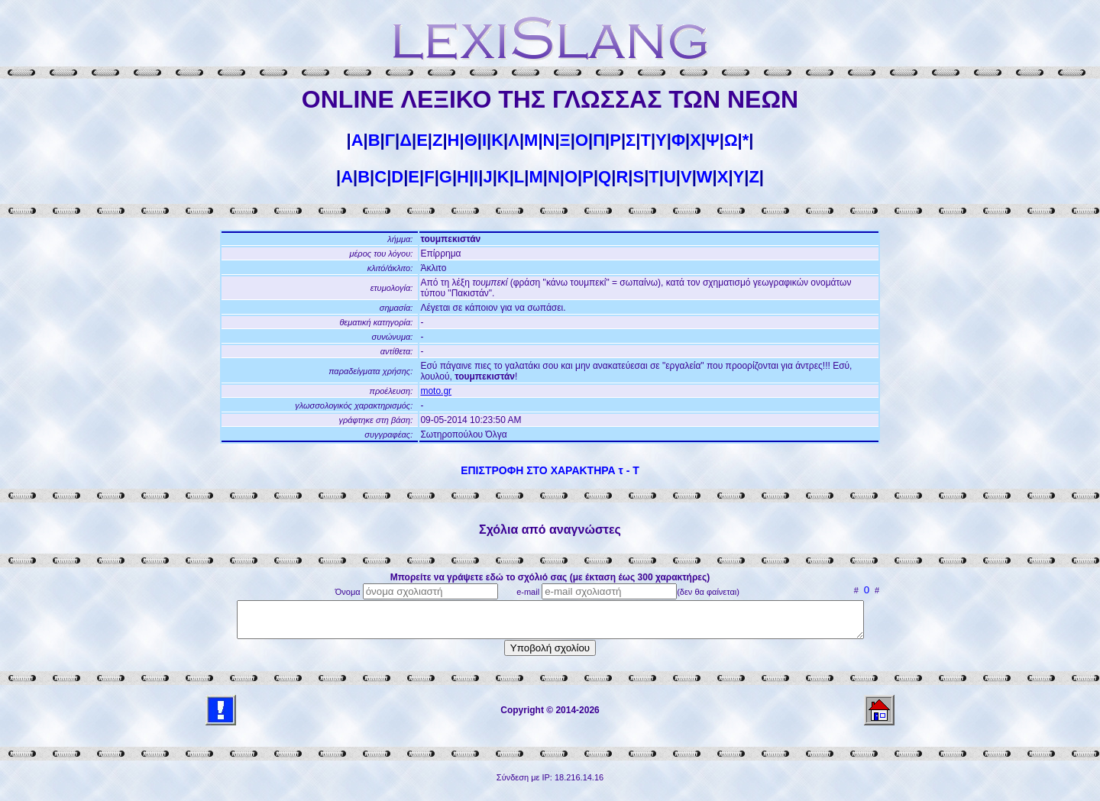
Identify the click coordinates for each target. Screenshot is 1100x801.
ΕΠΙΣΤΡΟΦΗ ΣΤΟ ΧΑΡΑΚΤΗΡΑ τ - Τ (550, 470)
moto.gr (435, 391)
